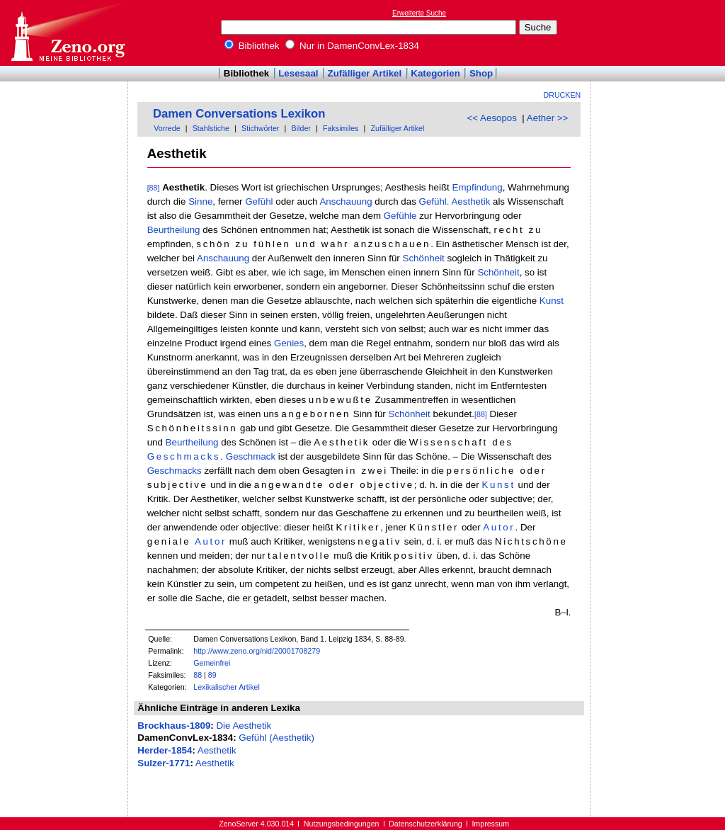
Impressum (490, 823)
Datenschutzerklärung (425, 823)
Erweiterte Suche (419, 13)
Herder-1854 (164, 750)
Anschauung (345, 201)
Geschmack (250, 456)
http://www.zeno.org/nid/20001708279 (256, 651)
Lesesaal (298, 73)
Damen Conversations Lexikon (239, 113)
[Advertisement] (660, 32)
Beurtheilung (173, 229)
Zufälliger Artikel (365, 73)
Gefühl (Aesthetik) (276, 737)
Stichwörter (260, 128)
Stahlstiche (211, 128)
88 (197, 675)
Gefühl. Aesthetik (455, 201)
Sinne (200, 201)
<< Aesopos (492, 118)
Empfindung (477, 187)
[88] (153, 187)
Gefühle (400, 215)
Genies (289, 343)
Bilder (301, 128)
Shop (481, 73)
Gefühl (259, 201)
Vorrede (167, 128)
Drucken (562, 95)
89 (212, 675)
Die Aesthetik (243, 725)
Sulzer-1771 (163, 763)
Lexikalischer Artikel (226, 687)
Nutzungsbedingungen (341, 823)
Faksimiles (340, 128)
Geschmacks (184, 456)
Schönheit (424, 258)
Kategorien (435, 73)
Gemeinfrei (211, 663)
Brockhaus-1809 (173, 725)
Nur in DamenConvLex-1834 (352, 45)
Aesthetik (217, 750)
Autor (499, 527)
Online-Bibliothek (67, 33)
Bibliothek (252, 45)
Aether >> (548, 118)
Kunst (552, 300)
